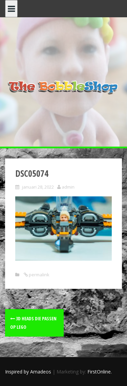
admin (68, 187)
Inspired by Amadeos (28, 371)
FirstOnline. (99, 371)
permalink (38, 275)
